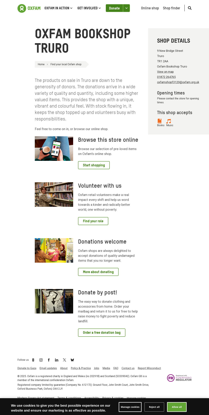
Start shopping (94, 165)
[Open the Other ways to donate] (126, 8)
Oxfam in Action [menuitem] (58, 8)
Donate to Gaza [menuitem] (26, 368)
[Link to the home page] (28, 8)
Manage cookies (136, 397)
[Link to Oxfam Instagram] (41, 360)
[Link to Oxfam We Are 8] (33, 360)
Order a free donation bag (102, 333)
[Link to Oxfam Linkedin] (57, 360)
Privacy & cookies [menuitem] (113, 398)
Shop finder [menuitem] (171, 8)
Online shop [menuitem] (150, 8)
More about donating (98, 272)
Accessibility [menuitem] (91, 398)
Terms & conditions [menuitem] (69, 398)
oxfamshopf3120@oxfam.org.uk (178, 82)
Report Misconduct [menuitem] (149, 368)
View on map (165, 71)
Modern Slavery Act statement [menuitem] (35, 398)
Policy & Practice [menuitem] (81, 368)
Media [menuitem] (106, 368)
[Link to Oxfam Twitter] (65, 360)
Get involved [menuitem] (89, 8)
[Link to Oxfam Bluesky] (73, 360)
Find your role (93, 221)
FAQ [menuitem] (115, 368)
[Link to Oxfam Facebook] (49, 360)
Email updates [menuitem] (48, 368)
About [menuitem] (63, 368)
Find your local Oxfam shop (65, 64)
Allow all (177, 409)
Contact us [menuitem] (127, 368)
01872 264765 (166, 77)
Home (41, 64)
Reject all (154, 409)
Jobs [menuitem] (96, 368)
